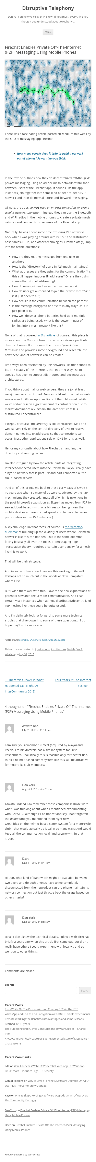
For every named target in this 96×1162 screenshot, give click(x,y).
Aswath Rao (30, 726)
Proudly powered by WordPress (22, 1154)
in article (46, 335)
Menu (48, 31)
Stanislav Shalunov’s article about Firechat (42, 639)
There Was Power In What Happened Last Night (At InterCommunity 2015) (24, 685)
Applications (42, 649)
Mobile (71, 649)
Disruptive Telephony (48, 8)
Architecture (58, 649)
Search (9, 985)
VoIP (79, 649)
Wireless (10, 654)
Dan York (28, 785)
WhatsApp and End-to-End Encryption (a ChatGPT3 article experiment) (47, 1014)
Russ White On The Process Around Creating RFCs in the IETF (41, 1009)
